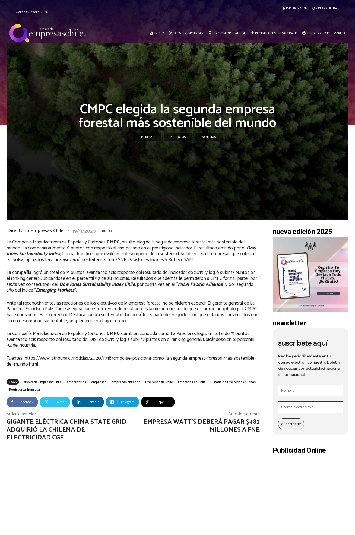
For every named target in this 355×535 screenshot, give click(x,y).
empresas (98, 382)
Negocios (178, 137)
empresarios (76, 382)
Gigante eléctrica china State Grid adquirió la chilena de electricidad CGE (66, 430)
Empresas (147, 137)
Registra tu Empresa (24, 389)
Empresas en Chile (192, 382)
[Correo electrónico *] (310, 407)
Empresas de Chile (159, 382)
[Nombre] (310, 390)
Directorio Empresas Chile (35, 231)
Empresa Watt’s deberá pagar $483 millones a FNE (202, 426)
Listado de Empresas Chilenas (233, 382)
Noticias (209, 137)
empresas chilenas (126, 382)
